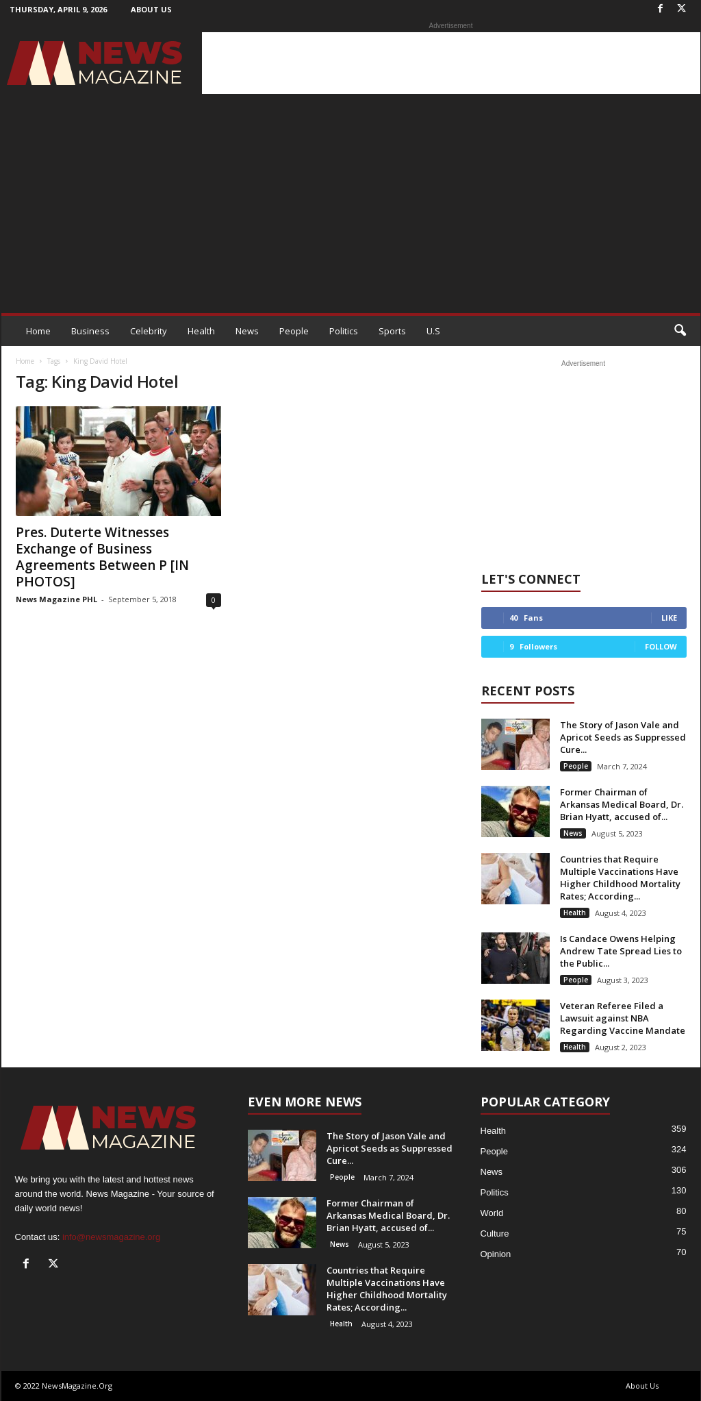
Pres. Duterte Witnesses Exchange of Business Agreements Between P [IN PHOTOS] (102, 557)
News (247, 331)
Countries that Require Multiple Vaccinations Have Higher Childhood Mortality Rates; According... (620, 877)
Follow (661, 646)
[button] (680, 331)
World (492, 1213)
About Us (151, 9)
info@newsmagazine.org (111, 1237)
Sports (392, 331)
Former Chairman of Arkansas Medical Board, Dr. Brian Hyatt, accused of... (621, 804)
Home (38, 331)
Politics (343, 331)
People (294, 331)
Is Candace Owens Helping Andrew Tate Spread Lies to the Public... (621, 950)
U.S (433, 331)
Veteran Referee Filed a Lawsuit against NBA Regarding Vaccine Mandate (622, 1018)
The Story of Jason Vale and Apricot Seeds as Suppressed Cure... (623, 737)
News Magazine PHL (56, 599)
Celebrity (148, 331)
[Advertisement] (451, 63)
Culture (495, 1233)
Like (669, 617)
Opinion (496, 1254)
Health (201, 331)
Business (90, 331)
